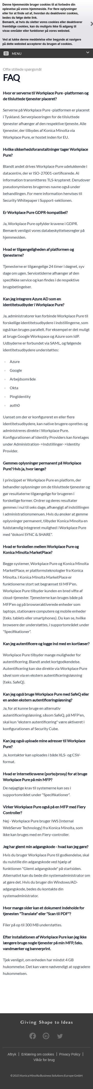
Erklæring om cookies (37, 1054)
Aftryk (12, 1054)
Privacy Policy (69, 1054)
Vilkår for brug (44, 1060)
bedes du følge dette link (19, 17)
